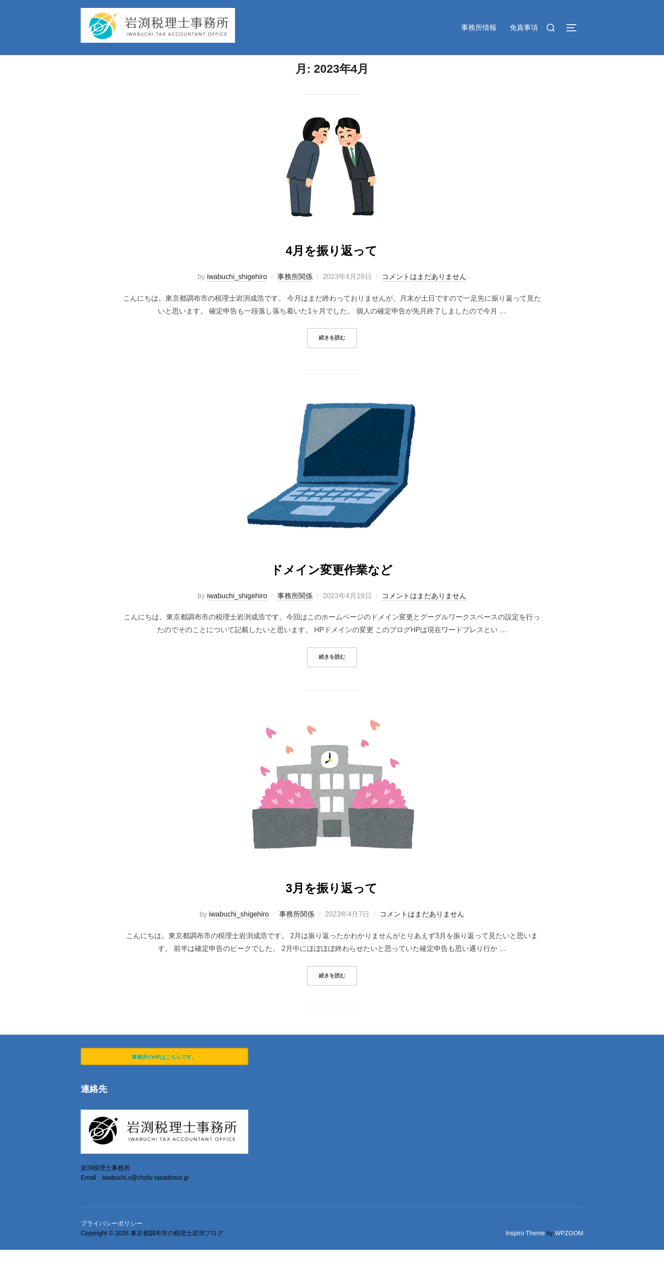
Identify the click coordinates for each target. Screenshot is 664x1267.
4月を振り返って (331, 265)
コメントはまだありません (424, 294)
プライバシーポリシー (111, 1240)
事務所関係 (295, 294)
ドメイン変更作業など (331, 584)
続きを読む (338, 354)
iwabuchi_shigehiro (237, 294)
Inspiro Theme (525, 1250)
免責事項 (524, 27)
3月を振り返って (331, 903)
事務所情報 (478, 27)
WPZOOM (569, 1250)
